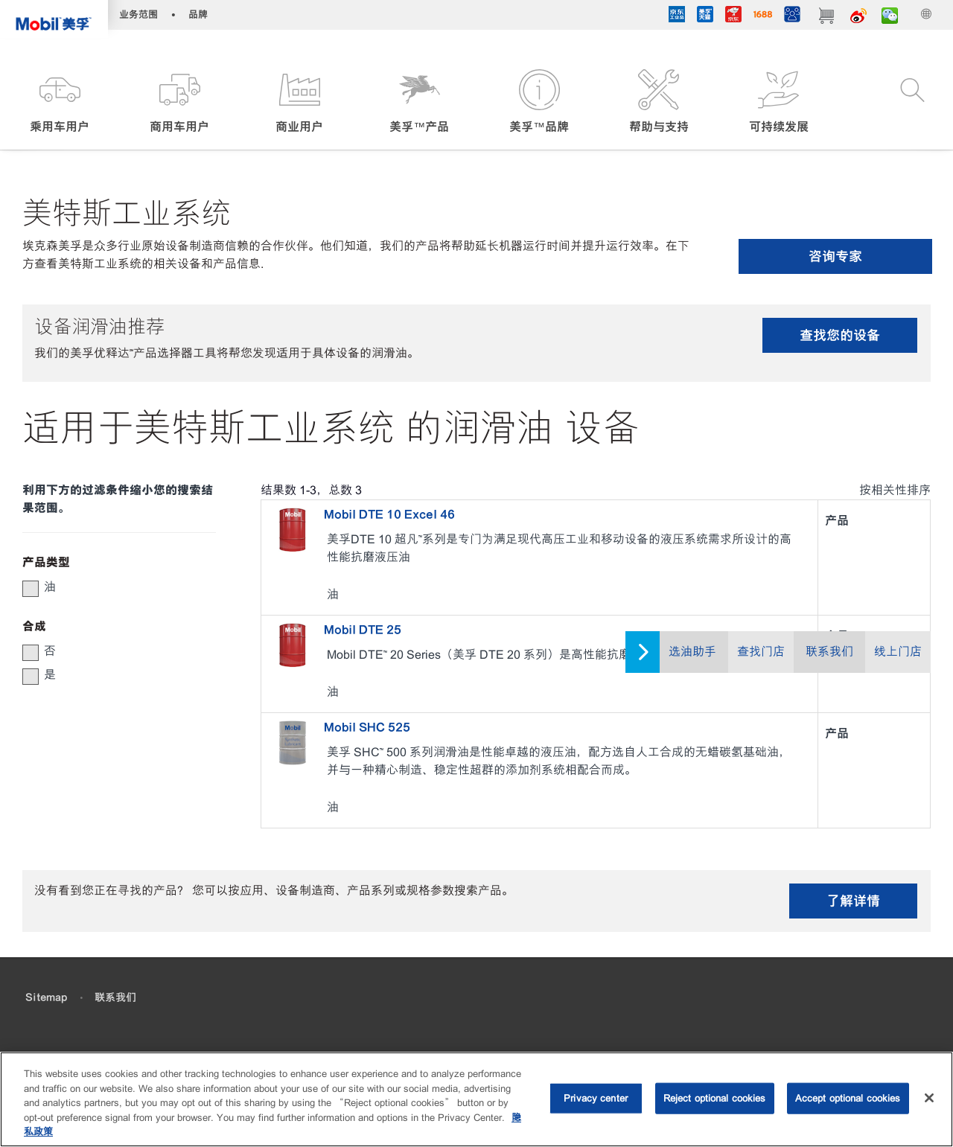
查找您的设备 (840, 335)
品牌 (198, 14)
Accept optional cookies (848, 1098)
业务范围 (138, 14)
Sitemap (46, 997)
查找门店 (761, 652)
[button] (59, 102)
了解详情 (853, 901)
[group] (111, 587)
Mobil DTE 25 (362, 629)
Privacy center (596, 1098)
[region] (476, 1099)
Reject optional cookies (714, 1098)
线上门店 (898, 652)
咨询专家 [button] (835, 256)
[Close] (929, 1097)
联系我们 (829, 652)
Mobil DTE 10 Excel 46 (389, 514)
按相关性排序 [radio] (895, 490)
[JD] (732, 17)
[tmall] (704, 17)
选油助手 (692, 652)
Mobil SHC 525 (367, 727)
